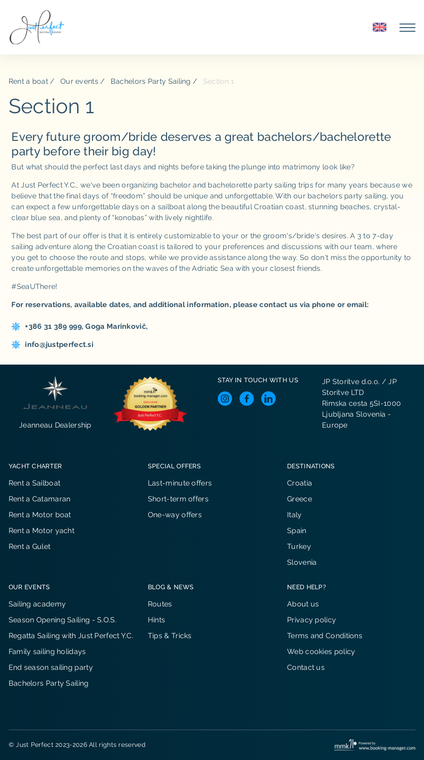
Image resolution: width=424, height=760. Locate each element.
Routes (160, 604)
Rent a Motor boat (40, 514)
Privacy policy (311, 620)
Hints (157, 620)
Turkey (299, 546)
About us (303, 604)
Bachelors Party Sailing (151, 81)
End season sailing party (51, 667)
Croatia (299, 483)
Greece (299, 499)
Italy (294, 514)
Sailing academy (37, 604)
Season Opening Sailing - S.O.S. (63, 620)
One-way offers (175, 514)
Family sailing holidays (47, 651)
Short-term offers (178, 499)
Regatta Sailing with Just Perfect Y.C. (71, 635)
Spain (297, 530)
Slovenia (302, 562)
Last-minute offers (180, 483)
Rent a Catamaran (40, 499)
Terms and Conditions (324, 635)
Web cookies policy (321, 651)
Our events (79, 81)
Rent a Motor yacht (41, 530)
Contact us (306, 667)
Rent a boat (28, 81)
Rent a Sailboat (35, 483)
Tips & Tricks (170, 635)
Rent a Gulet (30, 546)
